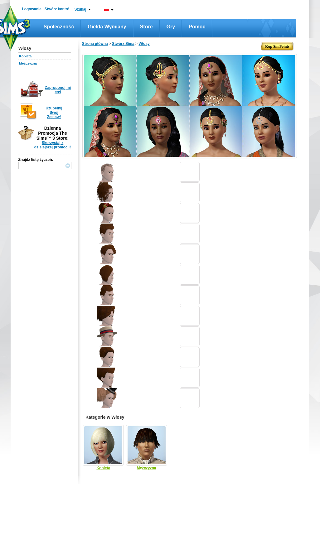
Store (146, 26)
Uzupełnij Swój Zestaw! (54, 112)
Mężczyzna (28, 63)
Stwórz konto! (57, 9)
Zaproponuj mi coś (58, 89)
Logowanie (31, 9)
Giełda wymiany (107, 26)
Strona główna (95, 43)
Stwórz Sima (123, 43)
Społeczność (59, 26)
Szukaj (80, 9)
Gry (171, 26)
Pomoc (197, 26)
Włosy (143, 43)
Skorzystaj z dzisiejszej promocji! (52, 145)
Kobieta (25, 56)
